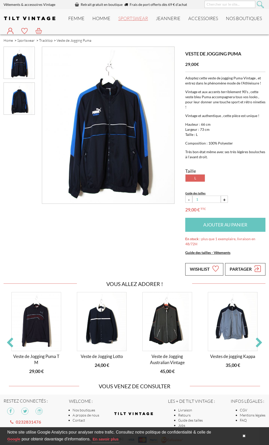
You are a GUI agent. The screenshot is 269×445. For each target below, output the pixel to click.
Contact (79, 420)
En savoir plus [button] (106, 439)
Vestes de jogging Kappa (232, 356)
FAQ (243, 420)
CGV (243, 410)
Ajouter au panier (225, 224)
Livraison (185, 410)
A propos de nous (86, 415)
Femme (76, 18)
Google (14, 439)
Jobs (181, 425)
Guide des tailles (190, 420)
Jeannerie (168, 18)
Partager (245, 268)
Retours (184, 415)
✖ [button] (244, 436)
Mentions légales (252, 415)
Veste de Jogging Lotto (102, 356)
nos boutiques (244, 18)
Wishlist (204, 268)
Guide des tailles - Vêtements (207, 252)
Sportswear (133, 18)
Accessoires (203, 18)
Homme (101, 18)
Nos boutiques (84, 410)
